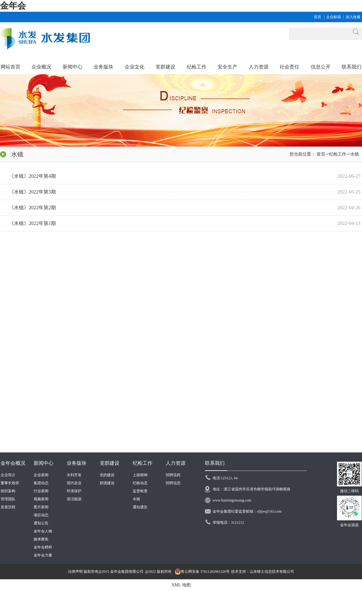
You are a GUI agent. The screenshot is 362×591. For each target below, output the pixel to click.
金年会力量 (43, 555)
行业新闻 (41, 491)
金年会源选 (349, 525)
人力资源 (175, 463)
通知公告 (41, 523)
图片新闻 (41, 507)
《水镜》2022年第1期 (32, 223)
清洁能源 (74, 499)
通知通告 (140, 507)
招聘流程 (173, 475)
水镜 (354, 154)
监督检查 (140, 491)
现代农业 (74, 483)
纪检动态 (140, 483)
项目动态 (41, 515)
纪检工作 (337, 154)
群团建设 (107, 483)
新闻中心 (43, 463)
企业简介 (8, 475)
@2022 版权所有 (158, 571)
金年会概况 (13, 463)
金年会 (13, 5)
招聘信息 (173, 483)
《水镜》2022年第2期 (32, 207)
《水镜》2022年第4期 (32, 176)
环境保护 (74, 491)
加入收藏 (353, 17)
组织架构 (8, 491)
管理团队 (8, 499)
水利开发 (74, 475)
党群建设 (109, 463)
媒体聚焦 (41, 539)
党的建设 (107, 475)
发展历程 (8, 507)
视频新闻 (41, 499)
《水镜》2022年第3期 (32, 191)
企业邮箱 (333, 17)
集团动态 (41, 483)
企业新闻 (41, 475)
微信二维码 (349, 491)
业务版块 (76, 463)
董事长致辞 (10, 483)
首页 (317, 17)
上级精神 (140, 475)
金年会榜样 (43, 547)
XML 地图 (180, 585)
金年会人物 (43, 531)
